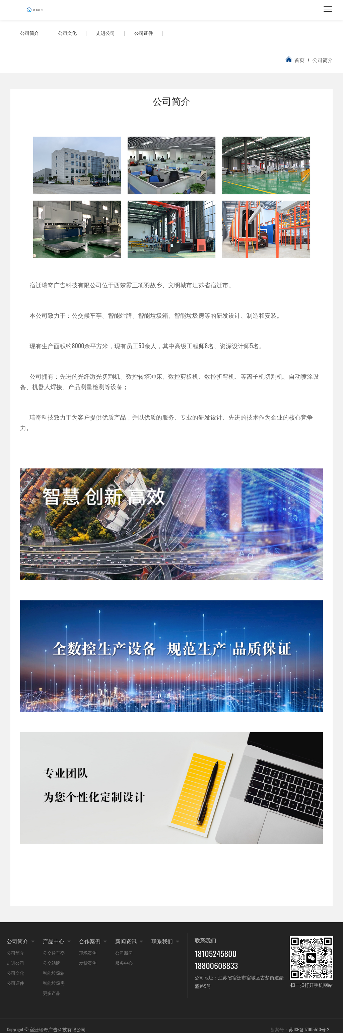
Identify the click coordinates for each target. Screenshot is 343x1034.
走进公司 (107, 33)
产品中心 (53, 942)
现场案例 (87, 953)
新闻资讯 (126, 942)
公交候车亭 (54, 953)
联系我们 (162, 942)
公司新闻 (124, 953)
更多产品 (51, 993)
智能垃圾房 (54, 983)
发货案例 (87, 963)
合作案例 (89, 942)
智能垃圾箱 (54, 973)
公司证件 (146, 33)
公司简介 (29, 33)
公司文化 (68, 33)
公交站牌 (51, 963)
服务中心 (124, 963)
